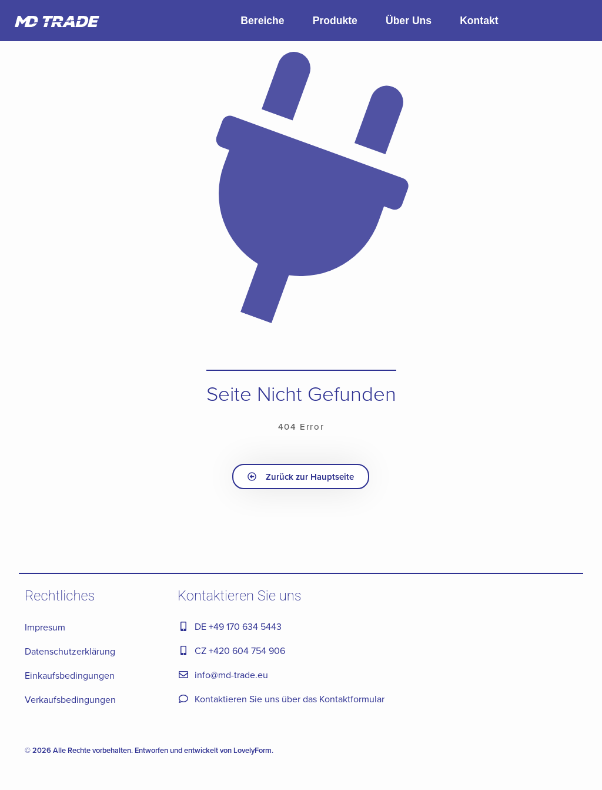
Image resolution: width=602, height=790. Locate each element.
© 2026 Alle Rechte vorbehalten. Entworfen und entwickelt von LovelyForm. (149, 750)
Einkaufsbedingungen (70, 675)
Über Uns (409, 20)
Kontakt (479, 20)
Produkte (335, 20)
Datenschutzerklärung (70, 651)
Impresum (45, 626)
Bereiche (262, 20)
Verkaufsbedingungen (70, 699)
